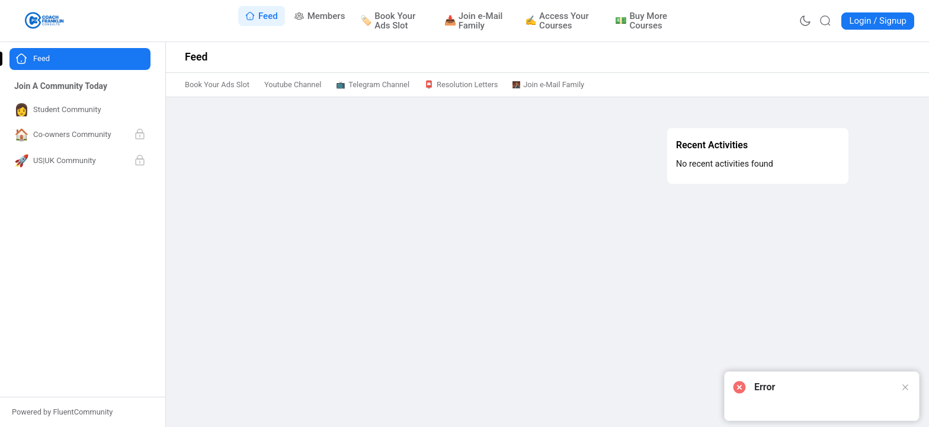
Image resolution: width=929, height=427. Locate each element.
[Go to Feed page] (261, 16)
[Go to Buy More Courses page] (648, 21)
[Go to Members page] (320, 16)
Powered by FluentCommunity (62, 411)
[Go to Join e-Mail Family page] (477, 21)
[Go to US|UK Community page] (79, 161)
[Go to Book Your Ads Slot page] (394, 21)
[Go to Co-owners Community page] (79, 135)
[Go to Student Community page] (79, 110)
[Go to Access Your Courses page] (563, 21)
